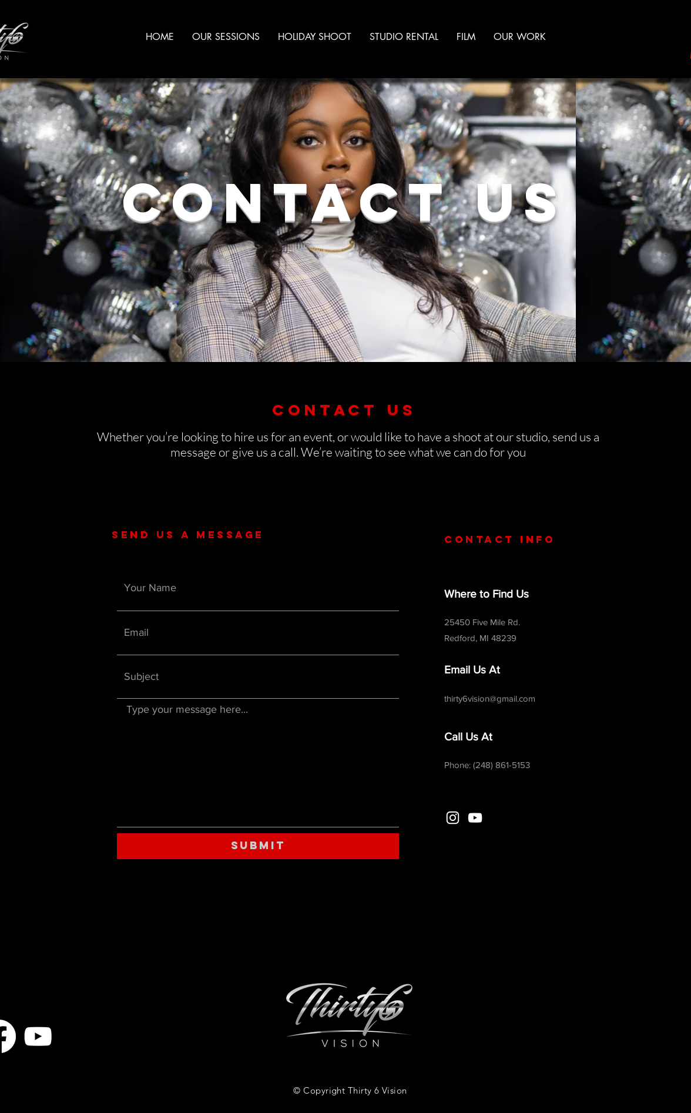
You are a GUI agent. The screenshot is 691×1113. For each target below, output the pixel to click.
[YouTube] (475, 817)
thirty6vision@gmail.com (489, 698)
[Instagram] (452, 817)
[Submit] (258, 846)
